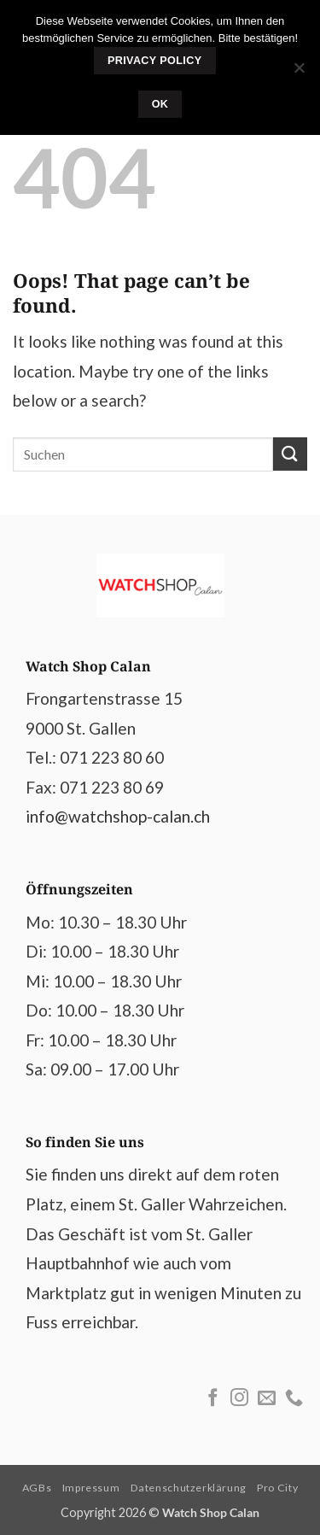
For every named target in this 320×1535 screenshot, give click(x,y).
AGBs (36, 1487)
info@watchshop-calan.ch (118, 816)
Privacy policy (155, 61)
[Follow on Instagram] (239, 1399)
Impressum (91, 1487)
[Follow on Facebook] (213, 1399)
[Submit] (290, 454)
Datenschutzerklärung (189, 1487)
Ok (160, 104)
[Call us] (294, 1399)
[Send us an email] (267, 1399)
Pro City (277, 1487)
